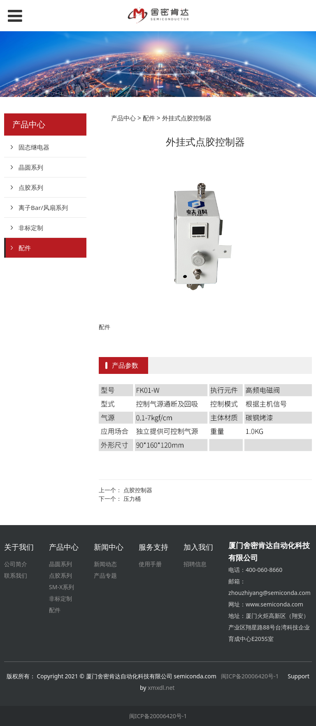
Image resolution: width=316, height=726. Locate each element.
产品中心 (123, 118)
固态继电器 (34, 147)
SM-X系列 (61, 587)
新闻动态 (105, 564)
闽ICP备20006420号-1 (250, 676)
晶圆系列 (31, 167)
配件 (25, 248)
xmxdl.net (162, 687)
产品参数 (125, 365)
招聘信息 (195, 564)
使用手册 (150, 564)
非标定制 (31, 228)
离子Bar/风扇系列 (43, 207)
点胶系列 (31, 187)
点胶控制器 (137, 490)
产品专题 (105, 575)
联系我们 (15, 575)
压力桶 (132, 498)
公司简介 (15, 564)
